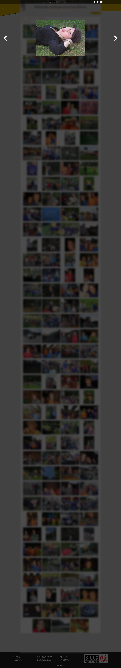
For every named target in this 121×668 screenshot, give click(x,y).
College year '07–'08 (52, 2)
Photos (44, 2)
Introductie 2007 (63, 2)
